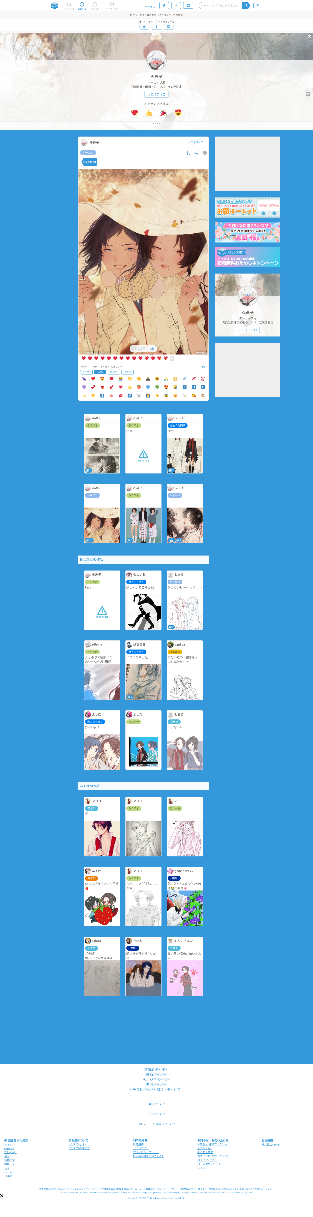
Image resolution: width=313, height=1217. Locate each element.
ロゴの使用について (209, 1164)
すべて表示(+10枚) (143, 349)
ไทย (6, 1168)
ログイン (156, 1104)
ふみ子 (156, 76)
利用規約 (138, 1144)
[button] (1, 1195)
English (8, 1144)
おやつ (113, 372)
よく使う (86, 372)
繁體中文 (9, 1164)
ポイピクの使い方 (79, 1148)
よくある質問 (205, 1152)
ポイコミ (202, 1168)
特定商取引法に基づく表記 (148, 1156)
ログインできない (207, 1160)
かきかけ (88, 153)
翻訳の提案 (21, 1140)
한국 (7, 1156)
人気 (100, 372)
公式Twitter (204, 1148)
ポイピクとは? (77, 1144)
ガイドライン (141, 1148)
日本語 (8, 1176)
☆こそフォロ (156, 94)
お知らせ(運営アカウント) (212, 1144)
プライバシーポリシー (146, 1152)
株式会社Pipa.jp (271, 1144)
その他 (127, 372)
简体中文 (9, 1160)
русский (9, 1172)
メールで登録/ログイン (156, 1123)
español (9, 1148)
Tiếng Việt (10, 1152)
